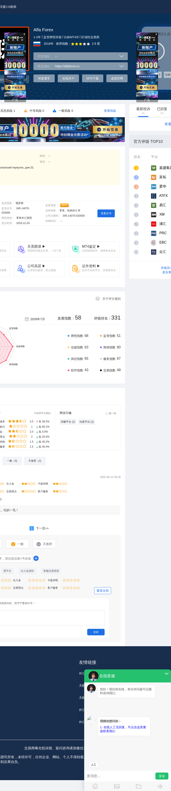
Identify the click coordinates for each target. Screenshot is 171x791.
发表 (96, 632)
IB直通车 (44, 78)
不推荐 (44, 544)
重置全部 (103, 590)
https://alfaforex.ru (67, 66)
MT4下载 (93, 78)
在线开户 (68, 78)
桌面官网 (117, 78)
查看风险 (110, 110)
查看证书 (106, 213)
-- (56, 56)
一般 (17, 544)
